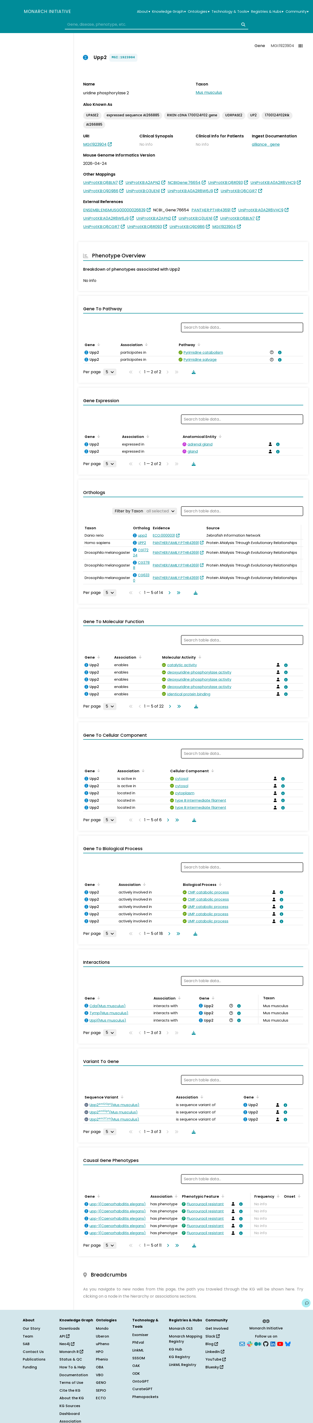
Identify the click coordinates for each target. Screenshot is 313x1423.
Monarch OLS (181, 1328)
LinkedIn (214, 1351)
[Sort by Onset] (298, 1196)
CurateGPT (142, 1389)
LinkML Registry (182, 1364)
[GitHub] (265, 1344)
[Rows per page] (109, 372)
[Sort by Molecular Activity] (199, 656)
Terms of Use (71, 1382)
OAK (136, 1365)
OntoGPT (140, 1381)
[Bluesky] (288, 1344)
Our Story (31, 1328)
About (143, 12)
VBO (99, 1375)
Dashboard (69, 1413)
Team (28, 1336)
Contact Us (33, 1351)
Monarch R (71, 1351)
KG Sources (69, 1405)
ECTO (101, 1398)
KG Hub (175, 1349)
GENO (101, 1382)
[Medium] (257, 1344)
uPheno (102, 1343)
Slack (212, 1336)
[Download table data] (192, 372)
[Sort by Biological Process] (219, 884)
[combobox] (156, 24)
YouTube (215, 1359)
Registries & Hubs (267, 12)
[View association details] (278, 352)
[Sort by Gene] (98, 344)
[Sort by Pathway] (198, 344)
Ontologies (198, 12)
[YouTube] (280, 1344)
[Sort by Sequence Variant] (121, 1096)
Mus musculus (209, 92)
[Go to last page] (177, 592)
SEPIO (101, 1390)
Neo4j (66, 1343)
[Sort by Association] (145, 344)
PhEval (138, 1342)
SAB (26, 1343)
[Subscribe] (242, 1344)
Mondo (102, 1328)
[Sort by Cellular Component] (212, 770)
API (64, 1336)
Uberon (102, 1336)
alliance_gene (266, 144)
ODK (136, 1373)
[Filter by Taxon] (144, 511)
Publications (34, 1359)
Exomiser (140, 1334)
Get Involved (216, 1328)
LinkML (138, 1350)
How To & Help (72, 1367)
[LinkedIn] (272, 1344)
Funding (30, 1367)
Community (297, 12)
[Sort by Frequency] (277, 1196)
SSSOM (138, 1358)
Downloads (69, 1328)
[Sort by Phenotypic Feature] (222, 1196)
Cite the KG (69, 1390)
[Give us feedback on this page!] (306, 1303)
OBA (99, 1367)
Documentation (73, 1375)
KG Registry (179, 1356)
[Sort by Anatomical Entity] (219, 436)
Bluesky (214, 1367)
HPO (99, 1351)
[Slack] (249, 1344)
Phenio (102, 1359)
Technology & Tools (230, 12)
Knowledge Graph (169, 12)
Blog (211, 1343)
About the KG (71, 1398)
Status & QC (70, 1359)
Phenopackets (145, 1396)
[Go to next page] (168, 592)
